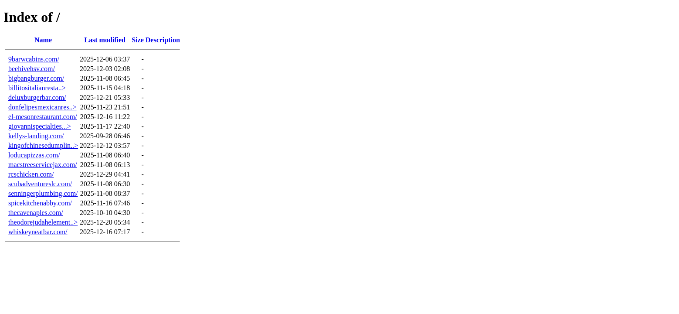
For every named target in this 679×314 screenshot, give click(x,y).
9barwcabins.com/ (33, 59)
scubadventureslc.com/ (40, 184)
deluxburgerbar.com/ (37, 97)
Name (43, 40)
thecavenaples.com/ (35, 212)
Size (138, 40)
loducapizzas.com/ (34, 155)
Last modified (105, 40)
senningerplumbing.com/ (43, 193)
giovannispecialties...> (39, 126)
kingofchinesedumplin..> (43, 145)
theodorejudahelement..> (43, 222)
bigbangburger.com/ (36, 78)
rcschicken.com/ (31, 174)
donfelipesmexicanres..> (42, 107)
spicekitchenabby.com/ (40, 203)
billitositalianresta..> (37, 88)
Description (163, 40)
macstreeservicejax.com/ (42, 164)
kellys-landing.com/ (36, 136)
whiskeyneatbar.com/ (38, 232)
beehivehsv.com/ (31, 68)
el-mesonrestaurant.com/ (42, 116)
